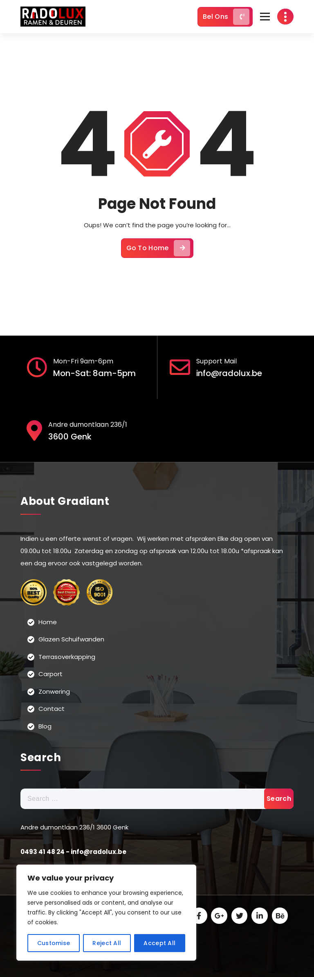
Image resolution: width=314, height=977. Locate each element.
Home (47, 621)
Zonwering (54, 691)
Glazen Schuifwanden (71, 639)
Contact (51, 708)
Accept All (159, 943)
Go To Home (158, 253)
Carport (50, 674)
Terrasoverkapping (66, 656)
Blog (45, 726)
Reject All (106, 943)
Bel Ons (226, 17)
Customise (53, 943)
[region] (106, 913)
